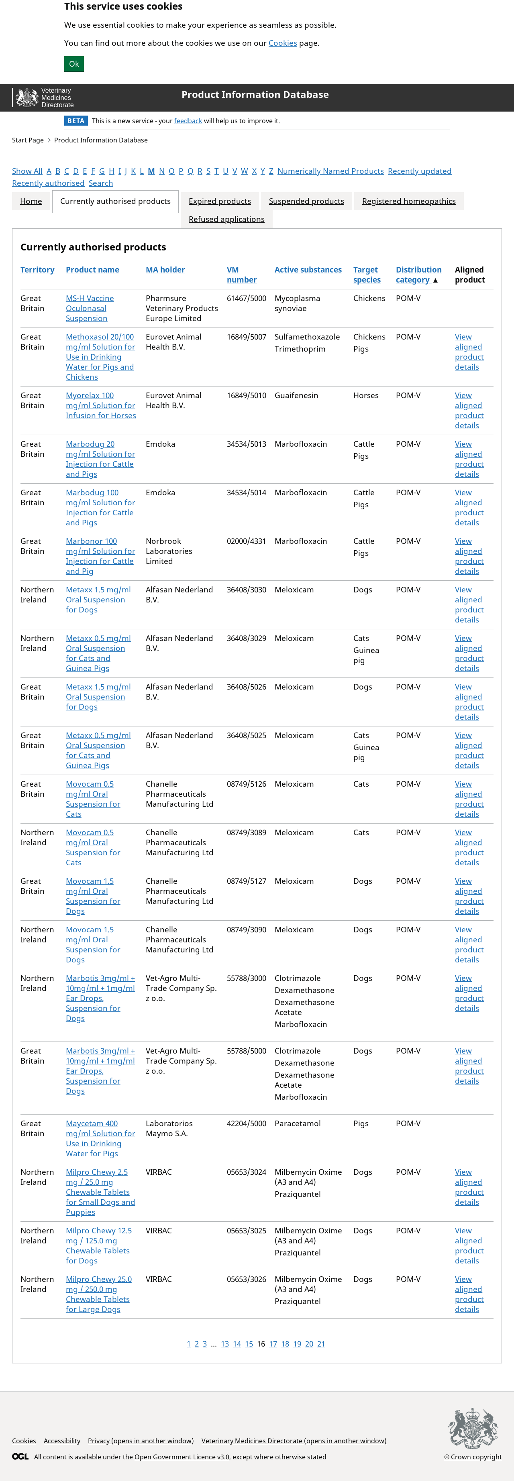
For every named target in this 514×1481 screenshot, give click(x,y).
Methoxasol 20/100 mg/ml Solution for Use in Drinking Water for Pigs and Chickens (100, 357)
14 (237, 1344)
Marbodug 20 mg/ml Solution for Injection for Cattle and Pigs (100, 459)
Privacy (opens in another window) (141, 1440)
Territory (37, 269)
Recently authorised (48, 183)
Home (31, 201)
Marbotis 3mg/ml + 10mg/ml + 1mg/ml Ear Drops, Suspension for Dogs (100, 998)
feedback (188, 120)
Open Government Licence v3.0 (182, 1457)
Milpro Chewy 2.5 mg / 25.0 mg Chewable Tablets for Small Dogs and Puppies (100, 1192)
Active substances (308, 269)
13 (225, 1344)
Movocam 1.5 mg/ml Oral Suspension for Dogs (93, 896)
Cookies (283, 43)
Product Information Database (255, 94)
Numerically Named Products (330, 171)
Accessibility (62, 1440)
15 (249, 1344)
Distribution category (419, 274)
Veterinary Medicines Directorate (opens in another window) (294, 1440)
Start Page (28, 140)
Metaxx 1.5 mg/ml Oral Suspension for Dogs (98, 599)
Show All (27, 171)
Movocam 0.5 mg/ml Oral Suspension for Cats (93, 799)
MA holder (165, 269)
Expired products (220, 201)
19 (297, 1344)
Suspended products (306, 201)
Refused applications (227, 219)
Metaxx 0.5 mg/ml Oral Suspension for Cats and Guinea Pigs (98, 653)
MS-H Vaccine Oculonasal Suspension (90, 308)
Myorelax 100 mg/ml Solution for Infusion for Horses (101, 405)
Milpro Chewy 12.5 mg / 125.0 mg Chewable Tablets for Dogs (99, 1245)
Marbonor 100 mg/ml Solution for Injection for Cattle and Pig (100, 556)
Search (101, 183)
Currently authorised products (115, 201)
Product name (92, 269)
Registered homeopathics (409, 201)
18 (285, 1344)
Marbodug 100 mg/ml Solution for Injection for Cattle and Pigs (100, 507)
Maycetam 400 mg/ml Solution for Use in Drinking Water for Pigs (100, 1138)
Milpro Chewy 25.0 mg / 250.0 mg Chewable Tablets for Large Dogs (99, 1294)
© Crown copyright (473, 1457)
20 (309, 1344)
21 (321, 1344)
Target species (367, 274)
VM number (242, 274)
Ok (74, 64)
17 (273, 1344)
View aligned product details (469, 352)
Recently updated (420, 171)
